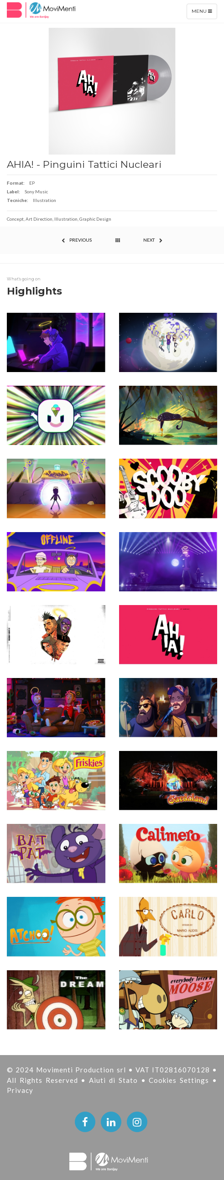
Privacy (20, 1090)
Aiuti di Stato (115, 1080)
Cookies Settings (180, 1080)
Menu (204, 13)
